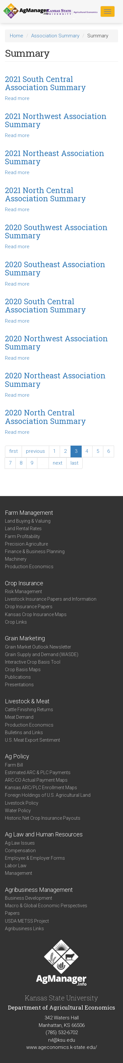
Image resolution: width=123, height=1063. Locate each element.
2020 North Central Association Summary (45, 417)
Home (16, 36)
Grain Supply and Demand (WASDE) (41, 654)
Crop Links (16, 622)
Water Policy (18, 810)
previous (35, 451)
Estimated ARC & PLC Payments (38, 772)
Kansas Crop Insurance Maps (36, 614)
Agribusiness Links (24, 928)
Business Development (28, 898)
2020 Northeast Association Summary (55, 380)
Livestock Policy (21, 803)
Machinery (16, 559)
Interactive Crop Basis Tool (32, 662)
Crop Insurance (24, 583)
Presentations (19, 684)
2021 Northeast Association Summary (54, 157)
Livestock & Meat (27, 701)
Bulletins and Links (24, 732)
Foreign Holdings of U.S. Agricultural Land (48, 795)
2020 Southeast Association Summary (55, 268)
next (57, 463)
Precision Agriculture (26, 544)
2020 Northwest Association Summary (56, 342)
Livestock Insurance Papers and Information (50, 599)
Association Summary (55, 36)
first (13, 451)
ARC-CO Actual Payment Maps (36, 780)
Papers (12, 913)
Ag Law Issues (20, 843)
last (74, 463)
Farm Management (29, 512)
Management (18, 873)
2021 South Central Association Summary (45, 83)
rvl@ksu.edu (61, 1040)
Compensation (20, 850)
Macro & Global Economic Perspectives (46, 905)
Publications (18, 677)
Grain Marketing (25, 638)
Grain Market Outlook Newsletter (38, 647)
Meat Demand (19, 717)
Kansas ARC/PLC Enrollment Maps (41, 787)
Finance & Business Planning (35, 551)
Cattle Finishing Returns (29, 709)
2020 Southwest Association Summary (56, 231)
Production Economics (29, 566)
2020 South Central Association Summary (45, 305)
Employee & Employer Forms (35, 858)
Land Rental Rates (23, 528)
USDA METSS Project (27, 921)
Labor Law (16, 865)
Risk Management (23, 591)
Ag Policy (17, 756)
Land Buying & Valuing (28, 521)
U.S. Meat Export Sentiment (32, 740)
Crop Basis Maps (23, 669)
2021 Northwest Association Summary (56, 120)
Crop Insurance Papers (28, 606)
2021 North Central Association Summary (45, 194)
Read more (17, 98)
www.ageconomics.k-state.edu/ (61, 1047)
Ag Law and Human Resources (44, 834)
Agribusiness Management (39, 889)
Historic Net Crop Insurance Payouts (42, 818)
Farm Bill (14, 765)
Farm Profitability (22, 536)
